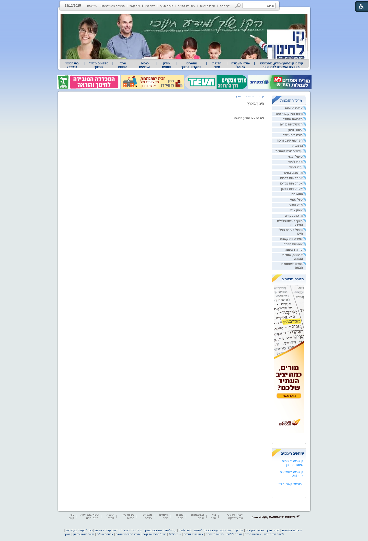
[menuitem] (281, 65)
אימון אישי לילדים (193, 534)
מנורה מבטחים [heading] (292, 279)
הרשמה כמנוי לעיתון (113, 5)
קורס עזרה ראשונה (106, 530)
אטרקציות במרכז (291, 183)
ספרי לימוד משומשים (128, 534)
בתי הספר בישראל (72, 65)
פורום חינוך (166, 5)
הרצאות (297, 146)
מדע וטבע (296, 205)
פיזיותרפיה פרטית (128, 516)
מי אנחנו (92, 5)
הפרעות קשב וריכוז (290, 140)
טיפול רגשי (295, 156)
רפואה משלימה (215, 534)
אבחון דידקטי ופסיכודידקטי (235, 516)
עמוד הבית (258, 96)
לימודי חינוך (295, 130)
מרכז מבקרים (294, 215)
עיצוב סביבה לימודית (289, 151)
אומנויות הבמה (293, 244)
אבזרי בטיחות (294, 108)
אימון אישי (296, 210)
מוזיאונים (297, 194)
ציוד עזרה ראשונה (131, 530)
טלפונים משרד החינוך (98, 65)
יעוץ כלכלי (175, 534)
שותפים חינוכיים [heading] (292, 453)
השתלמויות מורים (291, 124)
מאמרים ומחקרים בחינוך (191, 65)
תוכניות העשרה (292, 135)
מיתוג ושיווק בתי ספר (289, 114)
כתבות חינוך (179, 516)
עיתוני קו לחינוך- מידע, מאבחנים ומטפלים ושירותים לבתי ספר (281, 65)
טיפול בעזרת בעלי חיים (79, 530)
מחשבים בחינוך (293, 173)
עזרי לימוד (296, 167)
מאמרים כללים (147, 516)
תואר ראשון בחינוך (83, 534)
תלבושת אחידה (292, 119)
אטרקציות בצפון (292, 189)
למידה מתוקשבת (291, 239)
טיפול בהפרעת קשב (154, 534)
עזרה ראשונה (294, 249)
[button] (238, 5)
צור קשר (135, 5)
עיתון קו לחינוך (186, 5)
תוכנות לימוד (110, 516)
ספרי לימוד (295, 162)
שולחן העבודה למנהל (240, 65)
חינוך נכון (150, 5)
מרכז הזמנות (207, 5)
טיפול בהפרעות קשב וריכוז (89, 516)
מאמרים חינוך (163, 516)
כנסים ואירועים (144, 65)
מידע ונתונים (166, 65)
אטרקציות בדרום (291, 178)
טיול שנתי (296, 199)
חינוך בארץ (255, 103)
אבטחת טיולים (105, 534)
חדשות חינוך (216, 65)
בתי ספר (213, 516)
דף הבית (224, 5)
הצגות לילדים (234, 534)
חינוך (67, 534)
